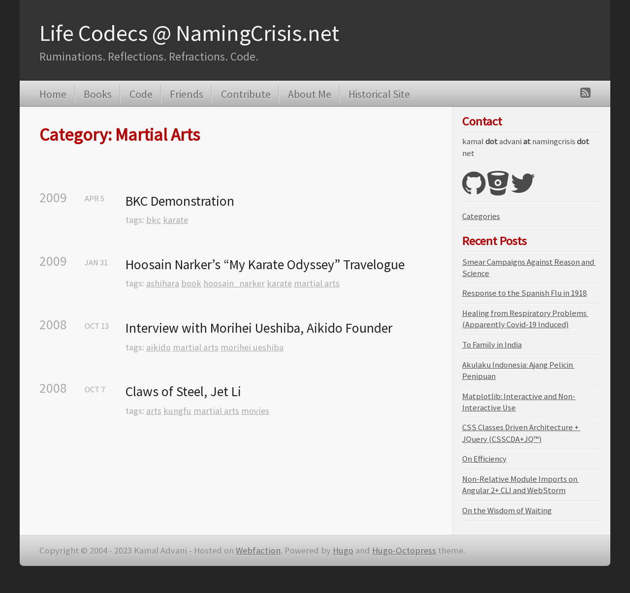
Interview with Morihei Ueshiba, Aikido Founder (259, 328)
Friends (186, 94)
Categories (481, 216)
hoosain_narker (234, 283)
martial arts (317, 283)
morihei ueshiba (252, 347)
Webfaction (258, 550)
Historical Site (379, 94)
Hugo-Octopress (404, 550)
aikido (158, 347)
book (191, 283)
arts (153, 410)
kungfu (177, 410)
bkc (153, 219)
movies (255, 410)
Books (98, 94)
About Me (309, 94)
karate (175, 219)
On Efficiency (484, 459)
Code (141, 94)
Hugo (343, 550)
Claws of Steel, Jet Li (183, 391)
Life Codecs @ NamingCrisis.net (189, 33)
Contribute (246, 94)
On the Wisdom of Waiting (507, 510)
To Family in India (492, 345)
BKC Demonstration (180, 201)
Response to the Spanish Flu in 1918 (524, 293)
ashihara (162, 283)
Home (52, 94)
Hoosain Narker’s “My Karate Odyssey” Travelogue (265, 264)
